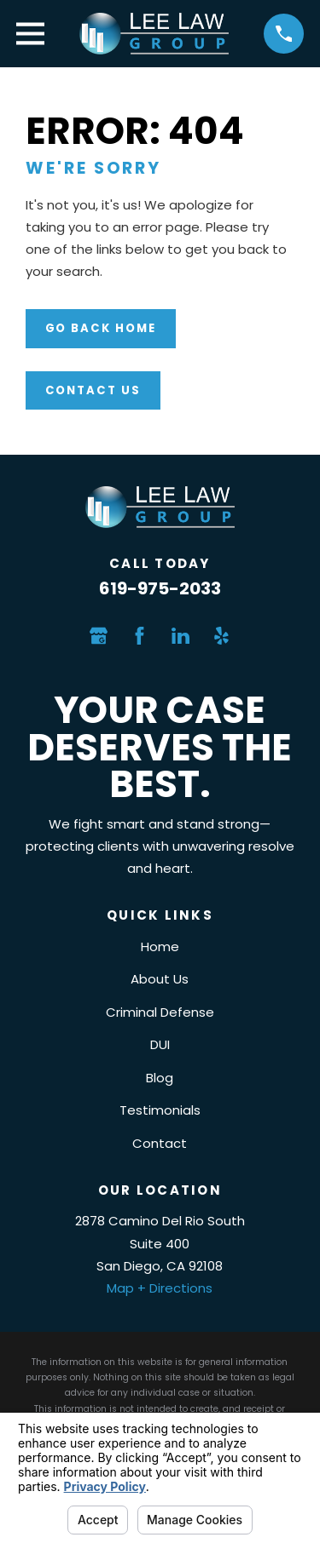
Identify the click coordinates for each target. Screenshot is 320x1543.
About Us (160, 979)
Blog (159, 1078)
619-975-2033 (160, 588)
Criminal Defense (160, 1012)
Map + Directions (159, 1288)
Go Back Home (101, 328)
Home (160, 946)
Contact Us (93, 390)
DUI (160, 1044)
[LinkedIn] (180, 636)
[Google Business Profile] (99, 636)
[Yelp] (221, 636)
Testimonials (160, 1110)
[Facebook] (139, 636)
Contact (159, 1143)
